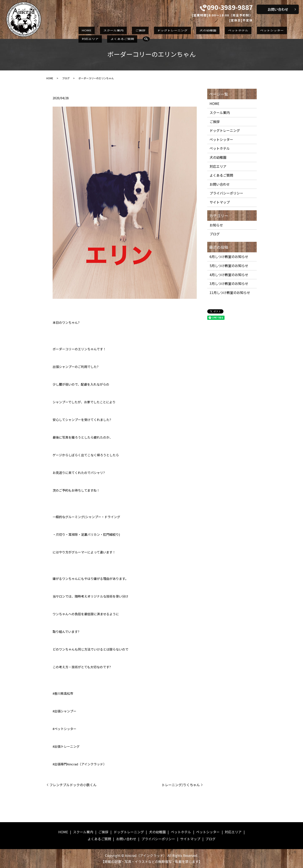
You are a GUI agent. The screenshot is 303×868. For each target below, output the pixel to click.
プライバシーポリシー (226, 193)
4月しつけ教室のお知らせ (229, 274)
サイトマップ (220, 202)
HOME (83, 30)
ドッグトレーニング (150, 30)
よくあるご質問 (281, 30)
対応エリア (255, 30)
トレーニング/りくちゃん (181, 784)
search (82, 37)
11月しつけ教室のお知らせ (230, 292)
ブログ (66, 78)
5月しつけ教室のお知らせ (229, 265)
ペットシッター (230, 30)
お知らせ (216, 225)
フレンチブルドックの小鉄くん (73, 784)
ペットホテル (203, 30)
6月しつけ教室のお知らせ (229, 256)
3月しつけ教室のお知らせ (229, 283)
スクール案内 (104, 30)
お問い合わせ (220, 184)
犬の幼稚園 (178, 30)
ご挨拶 (124, 30)
